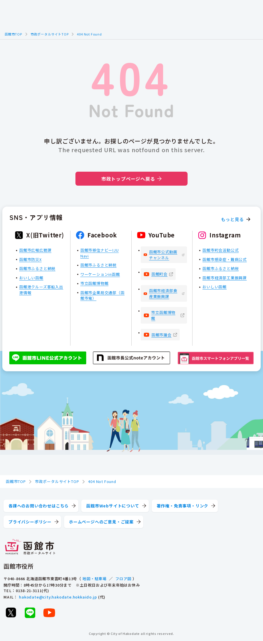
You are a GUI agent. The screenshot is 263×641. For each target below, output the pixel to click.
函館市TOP (13, 34)
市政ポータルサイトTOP (50, 34)
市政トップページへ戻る (131, 178)
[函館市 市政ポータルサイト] (30, 547)
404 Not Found (89, 34)
